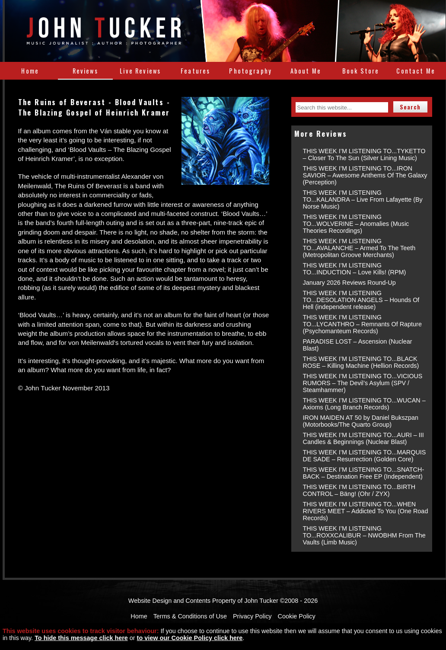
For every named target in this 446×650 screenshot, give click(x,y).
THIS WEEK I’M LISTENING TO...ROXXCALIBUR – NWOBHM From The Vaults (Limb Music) (364, 535)
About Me (305, 70)
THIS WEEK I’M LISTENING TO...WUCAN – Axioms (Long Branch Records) (364, 404)
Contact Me (415, 70)
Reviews (85, 70)
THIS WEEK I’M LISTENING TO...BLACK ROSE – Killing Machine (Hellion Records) (361, 362)
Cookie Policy (296, 616)
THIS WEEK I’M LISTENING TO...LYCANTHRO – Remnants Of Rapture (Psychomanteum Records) (362, 324)
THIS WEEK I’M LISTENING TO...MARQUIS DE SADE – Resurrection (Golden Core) (364, 456)
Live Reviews (140, 70)
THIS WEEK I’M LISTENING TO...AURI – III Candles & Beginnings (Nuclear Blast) (363, 438)
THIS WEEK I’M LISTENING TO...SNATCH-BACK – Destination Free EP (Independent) (363, 473)
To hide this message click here (81, 637)
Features (195, 70)
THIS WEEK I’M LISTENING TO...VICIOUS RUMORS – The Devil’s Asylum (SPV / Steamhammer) (363, 383)
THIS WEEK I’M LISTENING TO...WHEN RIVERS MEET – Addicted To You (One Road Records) (365, 511)
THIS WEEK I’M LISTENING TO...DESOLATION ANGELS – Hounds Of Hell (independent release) (361, 300)
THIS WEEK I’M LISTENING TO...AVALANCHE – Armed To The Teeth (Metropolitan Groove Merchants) (359, 248)
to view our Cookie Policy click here (190, 637)
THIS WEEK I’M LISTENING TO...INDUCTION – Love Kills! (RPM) (354, 269)
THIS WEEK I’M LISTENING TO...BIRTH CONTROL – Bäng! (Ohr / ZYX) (359, 490)
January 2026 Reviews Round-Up (349, 282)
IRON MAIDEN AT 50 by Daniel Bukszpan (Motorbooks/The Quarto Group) (360, 421)
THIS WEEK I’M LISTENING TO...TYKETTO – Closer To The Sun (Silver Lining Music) (364, 154)
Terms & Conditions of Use (190, 616)
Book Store (360, 70)
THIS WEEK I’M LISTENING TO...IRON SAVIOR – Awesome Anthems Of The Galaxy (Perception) (365, 175)
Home (30, 70)
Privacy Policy (252, 616)
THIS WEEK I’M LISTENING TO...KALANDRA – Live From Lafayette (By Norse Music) (363, 199)
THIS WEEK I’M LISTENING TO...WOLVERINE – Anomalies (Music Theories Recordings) (356, 223)
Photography (250, 70)
